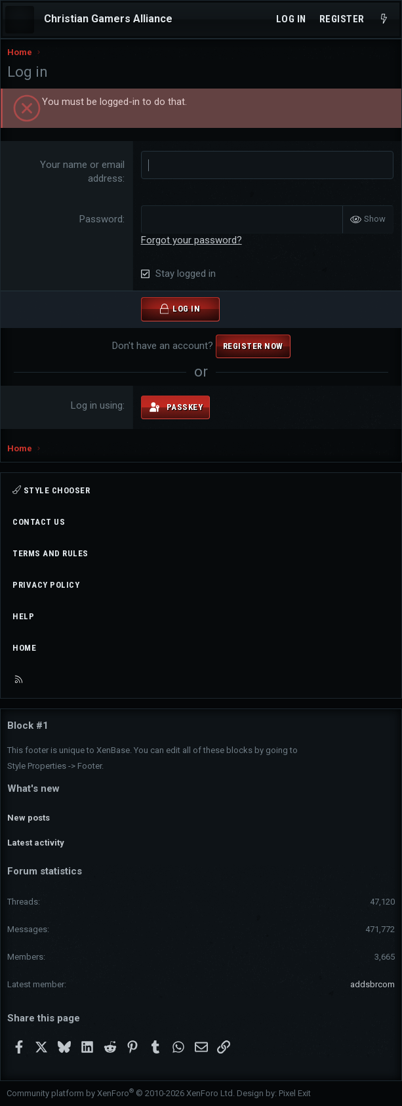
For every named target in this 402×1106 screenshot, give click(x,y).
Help (23, 616)
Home (24, 648)
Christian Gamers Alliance (108, 18)
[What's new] (384, 19)
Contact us (38, 522)
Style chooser (51, 490)
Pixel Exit (295, 1093)
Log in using (97, 405)
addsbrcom (372, 984)
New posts (28, 818)
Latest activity (35, 843)
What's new (33, 788)
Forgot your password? (191, 240)
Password (101, 219)
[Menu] (19, 19)
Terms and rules (50, 553)
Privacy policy (45, 585)
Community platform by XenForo (121, 1093)
